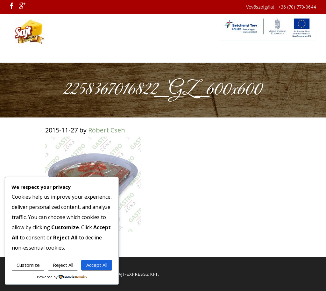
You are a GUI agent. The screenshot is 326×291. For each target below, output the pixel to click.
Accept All (96, 265)
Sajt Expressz (32, 31)
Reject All (63, 265)
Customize (28, 265)
